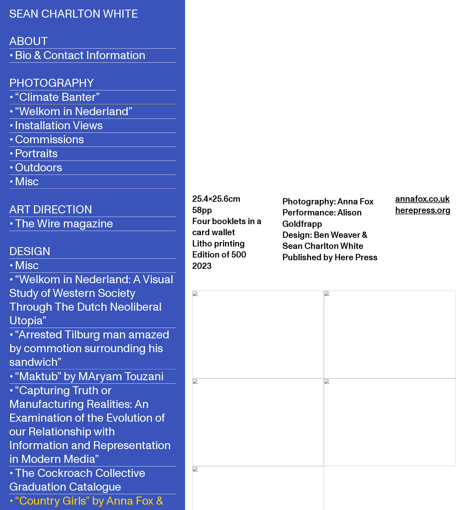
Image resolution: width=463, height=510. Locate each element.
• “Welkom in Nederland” (70, 111)
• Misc (24, 181)
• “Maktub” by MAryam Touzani (86, 376)
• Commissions (46, 139)
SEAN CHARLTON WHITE (73, 14)
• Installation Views (56, 125)
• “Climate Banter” (54, 97)
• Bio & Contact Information (77, 55)
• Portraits (33, 153)
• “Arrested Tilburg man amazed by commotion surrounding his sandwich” (89, 348)
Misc (27, 265)
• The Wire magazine (61, 224)
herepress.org (422, 210)
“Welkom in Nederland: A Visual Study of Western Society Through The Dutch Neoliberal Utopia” (91, 300)
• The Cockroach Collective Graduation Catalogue (77, 480)
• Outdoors (35, 167)
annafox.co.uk (422, 199)
